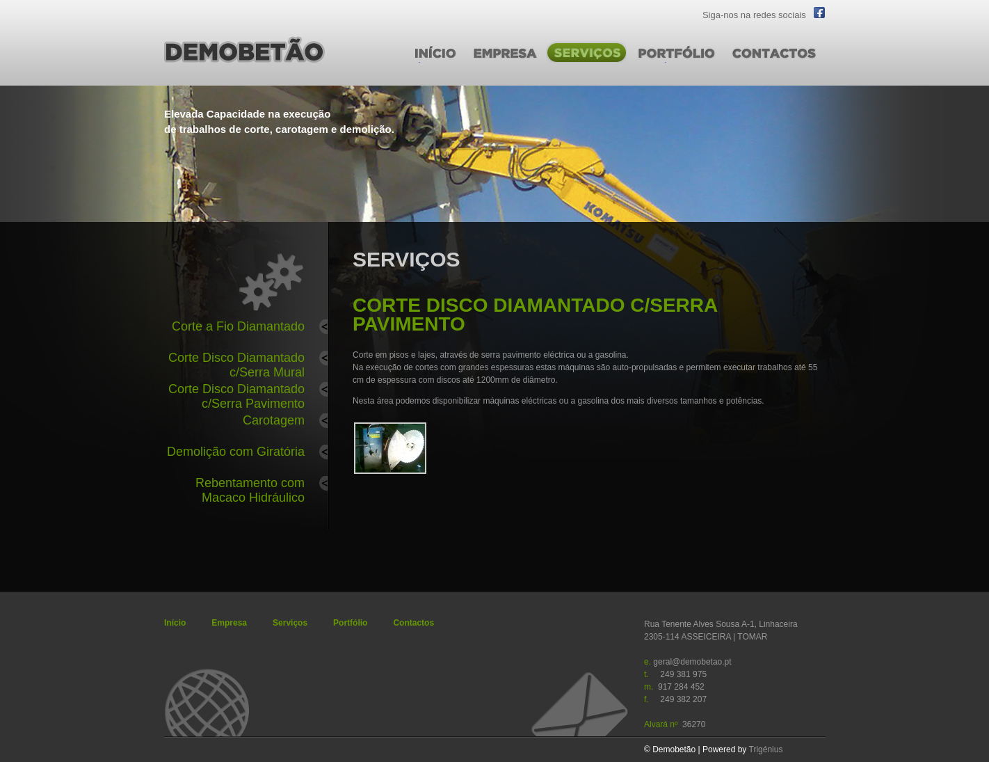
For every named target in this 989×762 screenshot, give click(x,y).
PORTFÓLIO (657, 68)
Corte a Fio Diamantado (238, 326)
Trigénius (766, 749)
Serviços (290, 623)
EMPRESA (489, 68)
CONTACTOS (755, 68)
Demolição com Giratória (236, 452)
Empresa (229, 623)
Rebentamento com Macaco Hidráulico (250, 488)
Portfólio (350, 623)
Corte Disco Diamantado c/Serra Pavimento (236, 394)
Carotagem (274, 420)
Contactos (413, 623)
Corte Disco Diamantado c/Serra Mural (236, 363)
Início (175, 623)
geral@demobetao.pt (692, 662)
